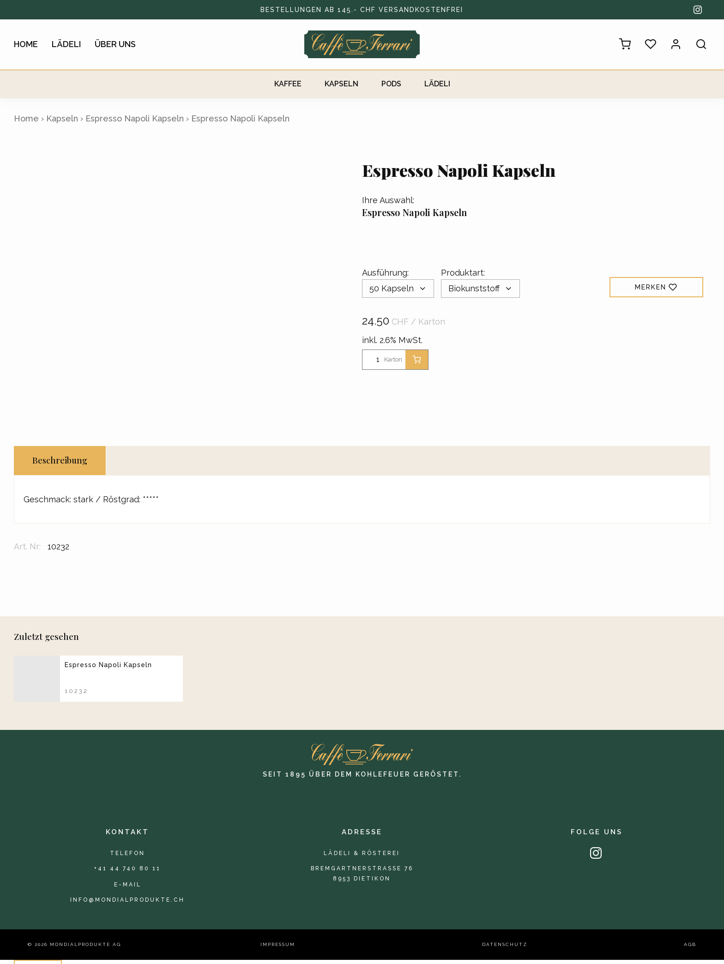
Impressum (277, 949)
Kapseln (341, 83)
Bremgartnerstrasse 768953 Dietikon (362, 876)
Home (26, 44)
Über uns (115, 44)
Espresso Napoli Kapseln (134, 118)
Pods (391, 83)
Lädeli (66, 44)
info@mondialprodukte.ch (127, 903)
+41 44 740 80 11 (127, 870)
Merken (656, 287)
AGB (690, 949)
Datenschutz (504, 949)
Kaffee (288, 83)
